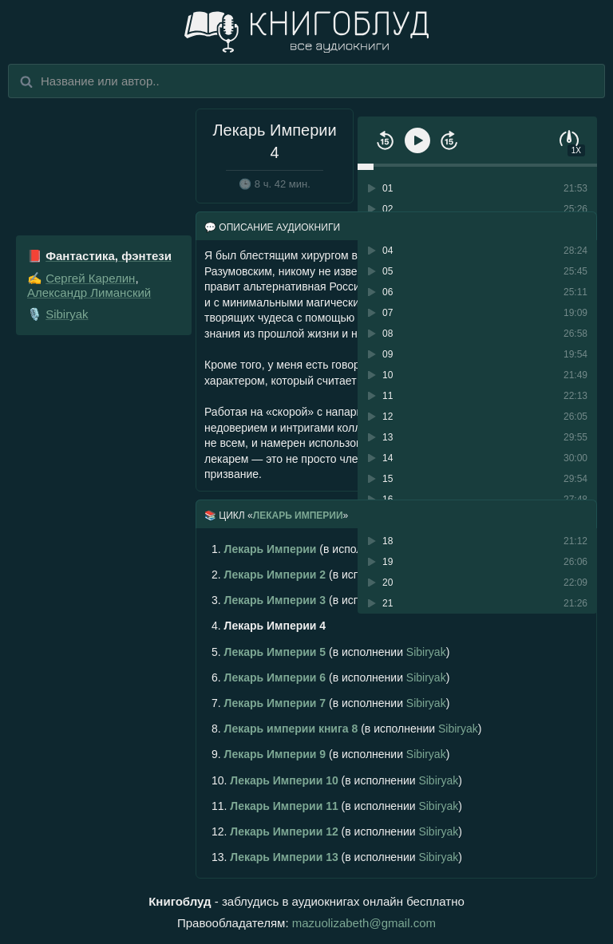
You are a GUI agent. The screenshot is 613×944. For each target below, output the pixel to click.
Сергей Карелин (90, 278)
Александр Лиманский (89, 292)
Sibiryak (66, 314)
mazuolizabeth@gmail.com (364, 923)
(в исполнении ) (330, 652)
